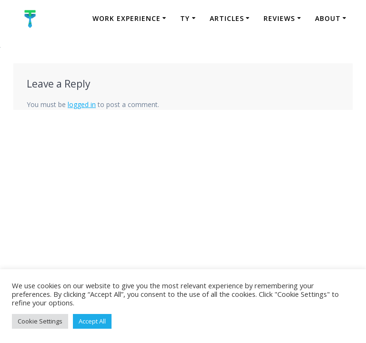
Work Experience (126, 18)
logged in (82, 104)
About (328, 18)
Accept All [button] (92, 321)
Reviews (279, 18)
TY (185, 18)
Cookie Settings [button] (40, 321)
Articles (227, 18)
